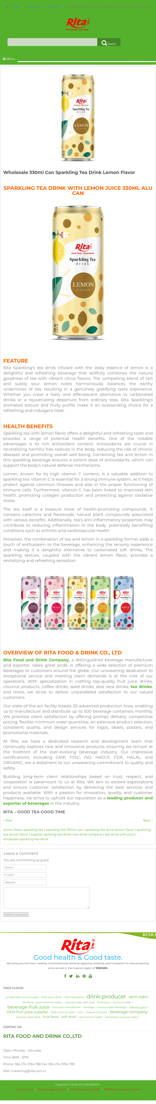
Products (34, 7)
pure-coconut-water (49, 1002)
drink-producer (106, 996)
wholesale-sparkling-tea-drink (25, 839)
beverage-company (129, 1012)
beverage (89, 1007)
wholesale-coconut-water (121, 1017)
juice (80, 1012)
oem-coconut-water (90, 1017)
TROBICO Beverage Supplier (122, 1089)
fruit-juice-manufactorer (66, 1007)
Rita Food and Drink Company (36, 659)
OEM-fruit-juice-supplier (27, 1012)
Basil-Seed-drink (74, 997)
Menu (9, 59)
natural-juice (138, 1007)
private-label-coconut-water (22, 997)
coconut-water (121, 1002)
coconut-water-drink (28, 1017)
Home (16, 7)
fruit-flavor (51, 1017)
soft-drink (69, 1017)
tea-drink (28, 1002)
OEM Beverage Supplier (85, 1089)
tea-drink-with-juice (120, 834)
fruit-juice (104, 1002)
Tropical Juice (24, 1089)
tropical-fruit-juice (96, 1012)
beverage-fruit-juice (28, 1007)
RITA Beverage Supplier (52, 1089)
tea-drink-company (88, 834)
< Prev (7, 820)
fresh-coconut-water (63, 1012)
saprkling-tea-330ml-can (64, 830)
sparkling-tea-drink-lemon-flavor (109, 830)
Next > (148, 820)
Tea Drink (54, 7)
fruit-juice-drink (52, 997)
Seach (109, 43)
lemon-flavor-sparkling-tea (23, 830)
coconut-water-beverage (111, 1007)
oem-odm (138, 997)
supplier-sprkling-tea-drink (51, 834)
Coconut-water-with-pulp (80, 1002)
